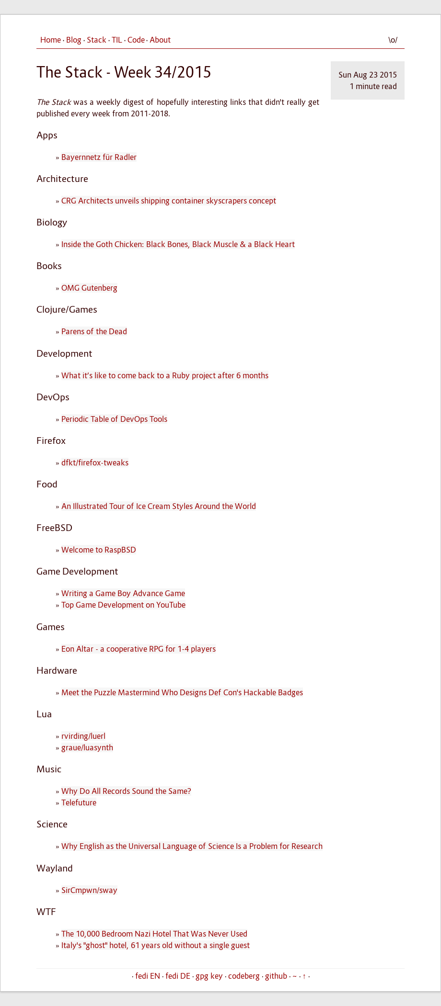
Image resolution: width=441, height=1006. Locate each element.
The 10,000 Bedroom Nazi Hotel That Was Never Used (154, 933)
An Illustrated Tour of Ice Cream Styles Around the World (158, 506)
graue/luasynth (87, 747)
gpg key (209, 976)
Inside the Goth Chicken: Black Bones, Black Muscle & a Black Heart (178, 244)
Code (136, 40)
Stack (96, 40)
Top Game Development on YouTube (123, 605)
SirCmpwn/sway (89, 890)
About (160, 40)
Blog (73, 40)
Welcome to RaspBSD (98, 549)
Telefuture (78, 802)
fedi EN (147, 976)
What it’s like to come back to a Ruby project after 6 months (164, 375)
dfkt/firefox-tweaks (94, 462)
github (276, 976)
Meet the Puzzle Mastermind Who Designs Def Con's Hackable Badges (182, 692)
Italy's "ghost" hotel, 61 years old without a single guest (155, 945)
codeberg (244, 976)
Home (50, 40)
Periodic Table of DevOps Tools (114, 419)
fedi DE (177, 976)
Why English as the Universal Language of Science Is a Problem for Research (192, 846)
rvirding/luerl (83, 736)
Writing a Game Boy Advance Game (123, 593)
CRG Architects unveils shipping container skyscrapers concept (168, 200)
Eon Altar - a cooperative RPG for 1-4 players (138, 649)
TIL (117, 40)
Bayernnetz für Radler (99, 157)
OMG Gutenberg (89, 288)
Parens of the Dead (94, 331)
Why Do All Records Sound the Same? (126, 791)
